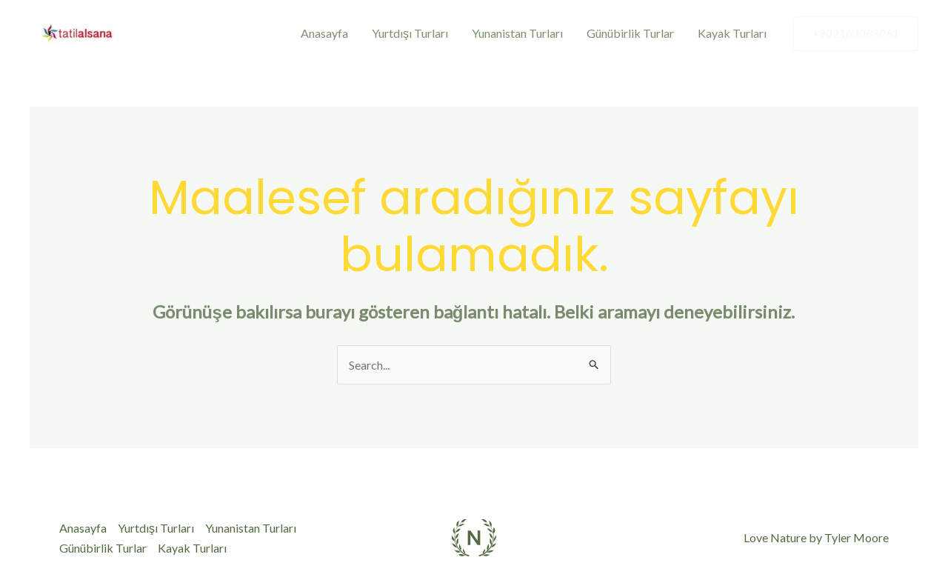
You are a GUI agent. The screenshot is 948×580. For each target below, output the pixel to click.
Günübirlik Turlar (630, 33)
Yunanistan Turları (517, 33)
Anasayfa (324, 33)
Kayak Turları (732, 33)
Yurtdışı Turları (410, 33)
